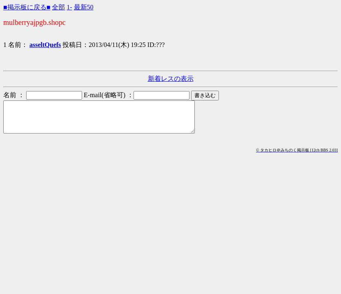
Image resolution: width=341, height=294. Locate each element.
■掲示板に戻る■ (26, 7)
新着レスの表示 (171, 78)
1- (69, 7)
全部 (58, 7)
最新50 (84, 7)
